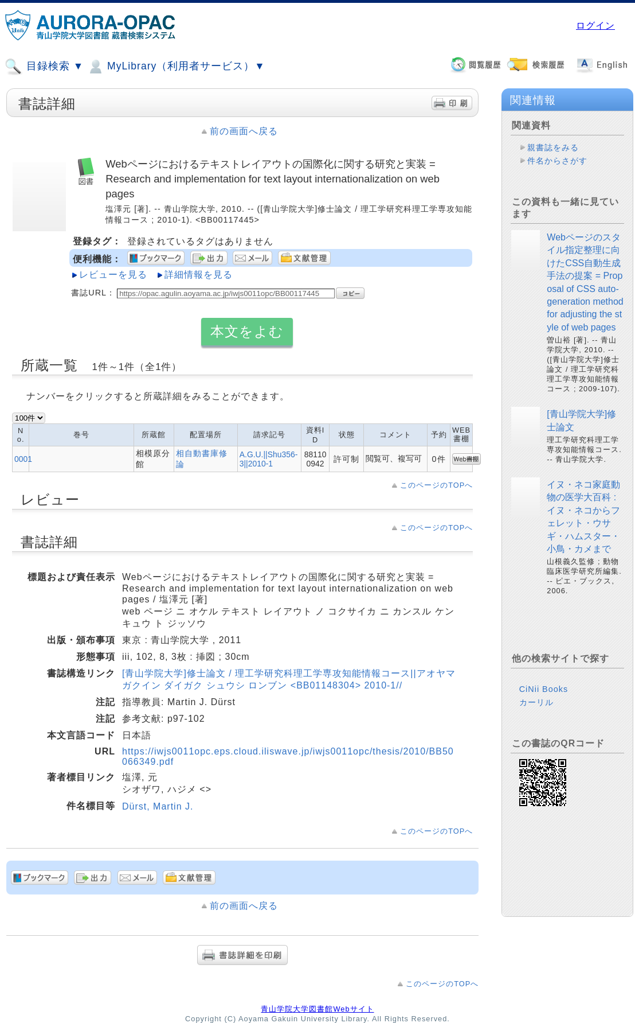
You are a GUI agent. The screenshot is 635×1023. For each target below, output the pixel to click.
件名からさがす (557, 160)
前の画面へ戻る (244, 131)
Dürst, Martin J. (157, 806)
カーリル (536, 702)
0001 (23, 459)
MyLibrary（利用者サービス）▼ (176, 66)
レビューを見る (113, 274)
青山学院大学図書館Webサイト (317, 1009)
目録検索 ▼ (44, 66)
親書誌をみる (553, 147)
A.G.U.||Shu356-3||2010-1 (269, 459)
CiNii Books (543, 689)
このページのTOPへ (436, 485)
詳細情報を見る (198, 274)
